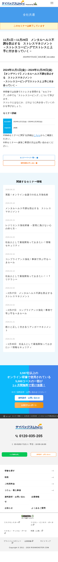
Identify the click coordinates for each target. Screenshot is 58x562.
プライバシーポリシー (12, 552)
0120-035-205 (30, 446)
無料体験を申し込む (29, 164)
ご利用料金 (10, 494)
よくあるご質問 (38, 519)
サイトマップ (45, 552)
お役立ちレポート (29, 411)
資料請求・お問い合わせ (29, 401)
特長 (7, 488)
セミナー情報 (22, 425)
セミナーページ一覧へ (29, 158)
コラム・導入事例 (13, 501)
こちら (37, 135)
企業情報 (35, 507)
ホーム (8, 425)
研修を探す (10, 481)
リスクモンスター (11, 533)
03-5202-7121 (20, 454)
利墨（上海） (36, 541)
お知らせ (9, 519)
